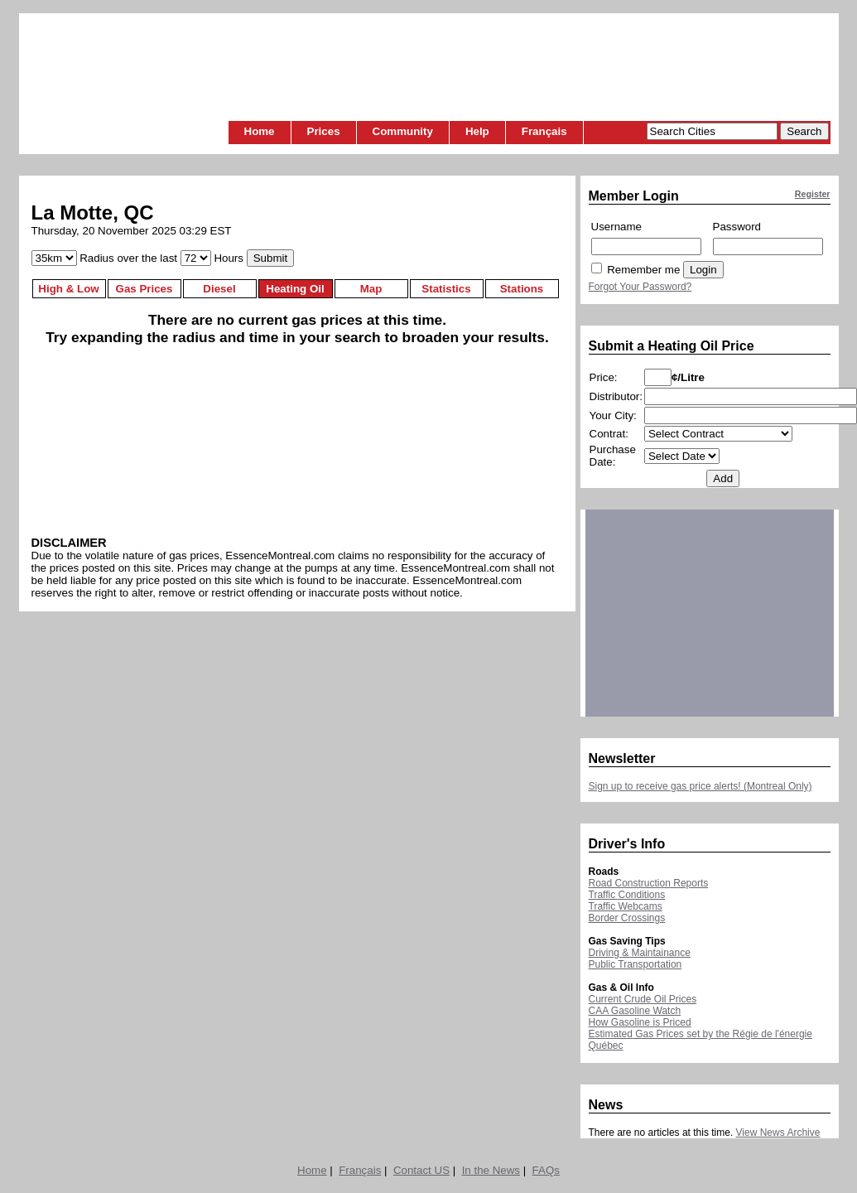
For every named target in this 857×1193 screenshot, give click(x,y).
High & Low (68, 289)
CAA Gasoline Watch (635, 1011)
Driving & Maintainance (640, 953)
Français (544, 131)
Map (371, 289)
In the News (491, 1170)
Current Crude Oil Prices (643, 999)
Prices (323, 131)
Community (403, 131)
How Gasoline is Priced (640, 1022)
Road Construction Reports (649, 883)
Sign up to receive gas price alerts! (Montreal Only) (700, 786)
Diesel (219, 289)
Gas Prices (144, 289)
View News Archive (778, 1132)
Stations (522, 289)
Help (477, 131)
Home (259, 131)
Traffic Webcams (625, 906)
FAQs (546, 1170)
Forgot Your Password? (640, 286)
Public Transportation (635, 964)
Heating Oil (295, 289)
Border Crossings (627, 918)
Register (813, 194)
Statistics (445, 289)
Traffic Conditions (627, 895)
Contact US (421, 1170)
